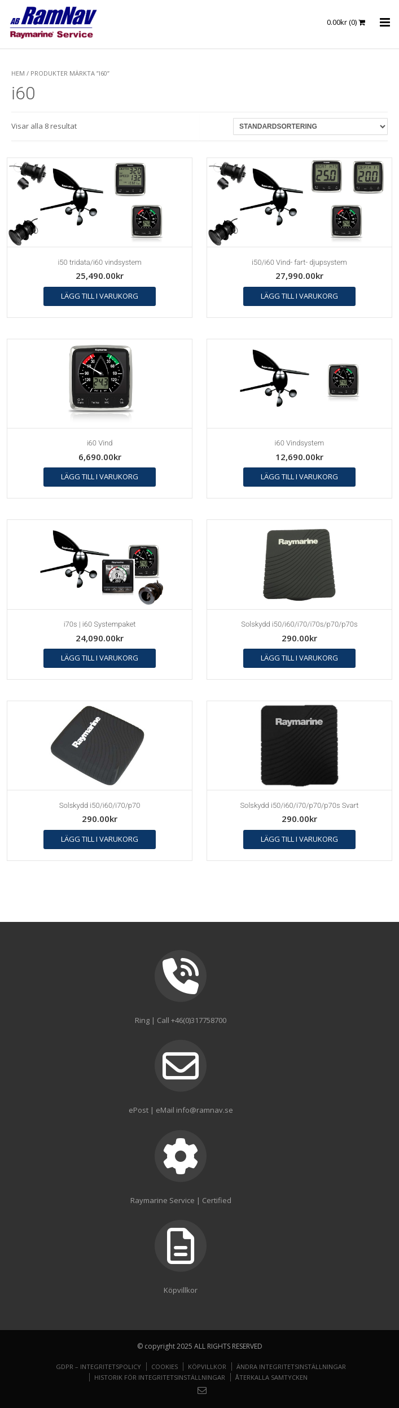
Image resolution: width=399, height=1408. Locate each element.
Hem (18, 73)
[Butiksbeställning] (310, 126)
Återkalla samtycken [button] (271, 1377)
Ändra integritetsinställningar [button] (291, 1366)
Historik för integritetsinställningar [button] (159, 1377)
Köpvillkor (207, 1366)
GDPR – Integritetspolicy (98, 1366)
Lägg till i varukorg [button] (99, 296)
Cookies (164, 1366)
